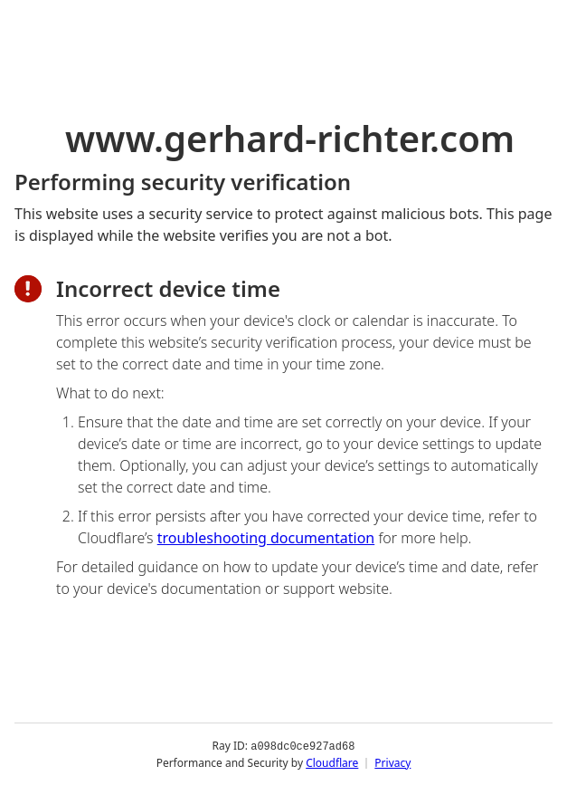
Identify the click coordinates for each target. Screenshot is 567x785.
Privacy (392, 762)
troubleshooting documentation (266, 538)
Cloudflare (332, 762)
